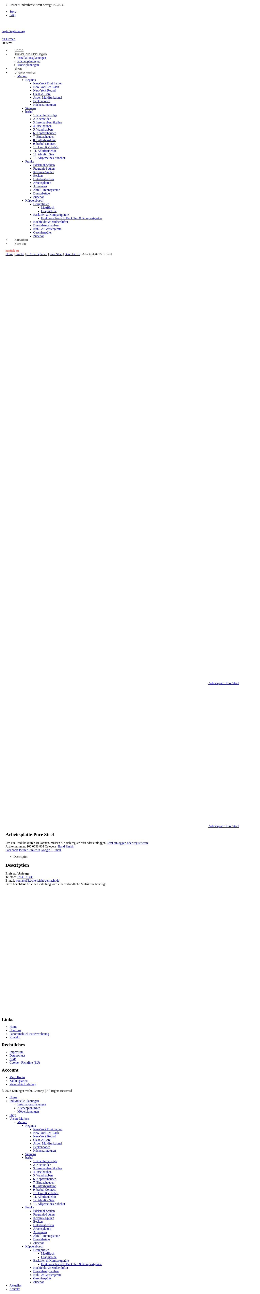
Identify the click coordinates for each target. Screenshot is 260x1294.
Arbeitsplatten (42, 182)
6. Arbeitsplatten (36, 254)
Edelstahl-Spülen (44, 165)
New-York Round (44, 90)
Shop (12, 1115)
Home (9, 254)
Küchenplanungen (28, 61)
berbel (29, 111)
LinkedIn (34, 850)
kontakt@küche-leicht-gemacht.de (37, 880)
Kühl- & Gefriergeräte (47, 229)
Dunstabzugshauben (46, 225)
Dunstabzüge (41, 193)
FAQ (12, 15)
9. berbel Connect (44, 143)
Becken (38, 175)
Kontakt (20, 244)
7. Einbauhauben (44, 136)
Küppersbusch (34, 200)
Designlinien (41, 204)
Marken (22, 76)
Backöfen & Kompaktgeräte (51, 214)
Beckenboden (41, 101)
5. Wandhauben (43, 129)
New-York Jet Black (46, 87)
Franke (29, 161)
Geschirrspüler (42, 232)
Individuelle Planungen (31, 54)
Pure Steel (56, 254)
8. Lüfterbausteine (44, 140)
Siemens (30, 108)
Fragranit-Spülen (44, 168)
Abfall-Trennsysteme (46, 190)
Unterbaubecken (43, 179)
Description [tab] (20, 856)
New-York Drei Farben (47, 83)
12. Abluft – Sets (44, 154)
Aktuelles (15, 1285)
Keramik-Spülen (43, 172)
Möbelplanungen (28, 1111)
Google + (47, 850)
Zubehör (38, 197)
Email (57, 850)
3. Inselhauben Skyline (47, 122)
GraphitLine (49, 211)
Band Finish (72, 254)
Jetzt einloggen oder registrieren (127, 843)
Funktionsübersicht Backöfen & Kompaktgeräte (71, 218)
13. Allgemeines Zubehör (49, 158)
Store (12, 11)
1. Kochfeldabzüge (45, 115)
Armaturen (40, 186)
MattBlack (48, 207)
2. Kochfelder (42, 119)
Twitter (23, 850)
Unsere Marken (25, 72)
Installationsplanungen (31, 57)
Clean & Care (42, 94)
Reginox (30, 79)
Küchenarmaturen (44, 104)
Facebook (12, 850)
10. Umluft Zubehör (45, 147)
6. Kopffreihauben (44, 133)
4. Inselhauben (42, 126)
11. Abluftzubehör (44, 150)
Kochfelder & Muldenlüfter (50, 221)
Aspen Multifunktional (47, 97)
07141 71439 (25, 877)
